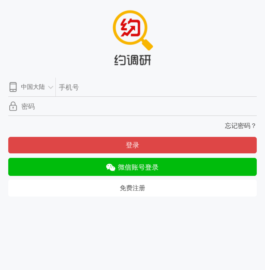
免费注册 (132, 188)
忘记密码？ (241, 125)
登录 (132, 145)
